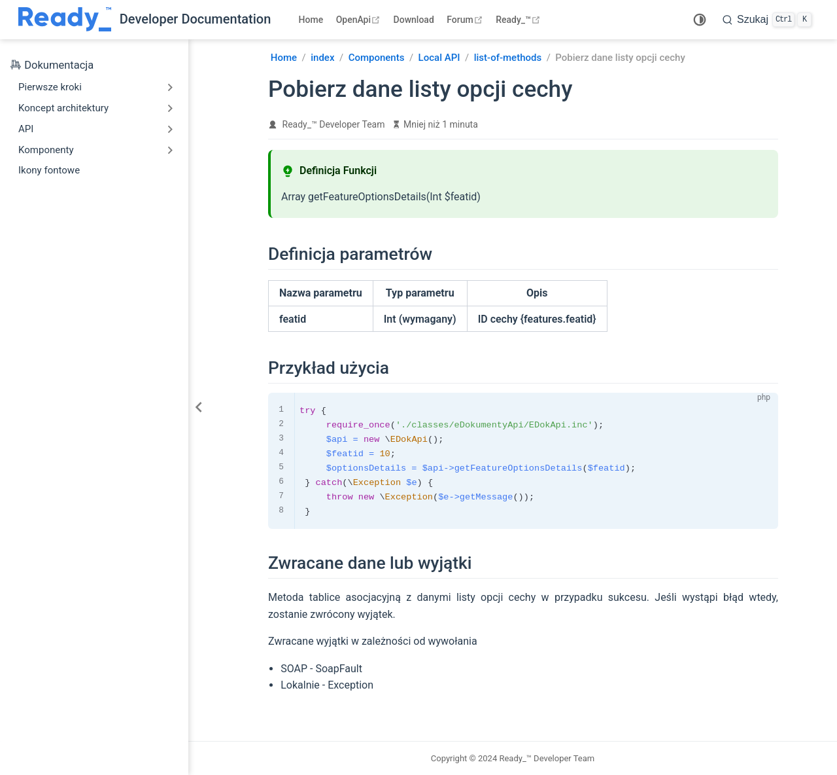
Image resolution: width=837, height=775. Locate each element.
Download (414, 19)
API (25, 129)
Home (311, 19)
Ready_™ (519, 19)
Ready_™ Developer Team (333, 124)
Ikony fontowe (49, 170)
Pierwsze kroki (50, 87)
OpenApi (359, 19)
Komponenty (46, 150)
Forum (466, 19)
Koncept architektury (63, 108)
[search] (767, 19)
